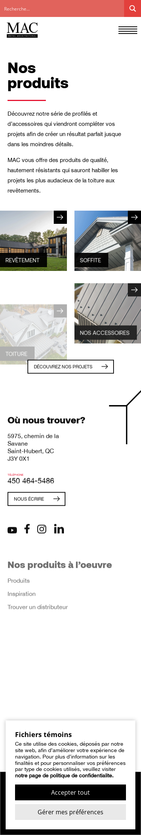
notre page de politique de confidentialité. (64, 775)
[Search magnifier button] (132, 8)
